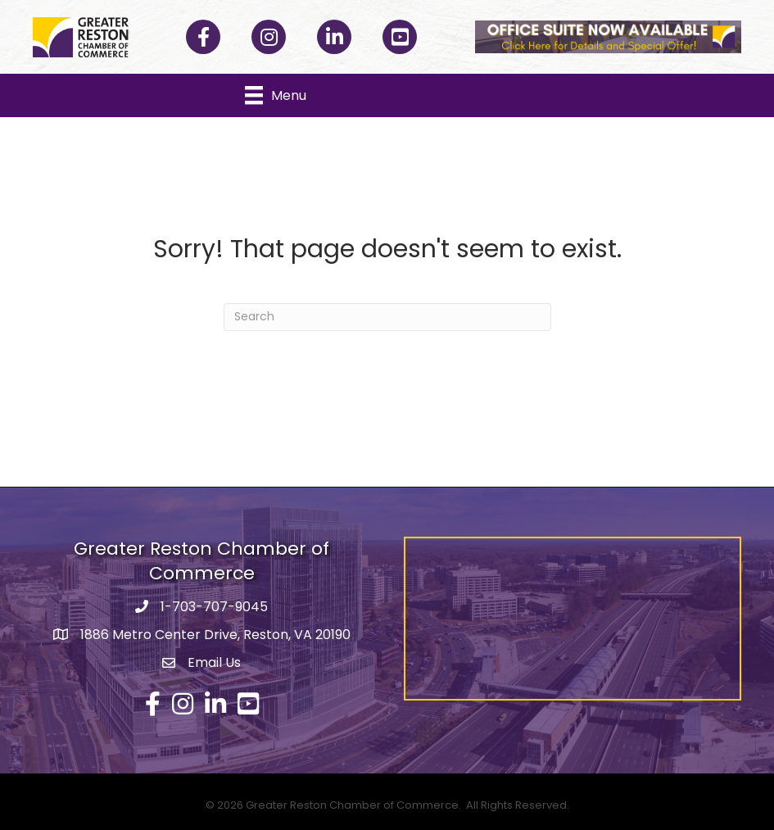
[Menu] (276, 95)
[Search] (387, 317)
